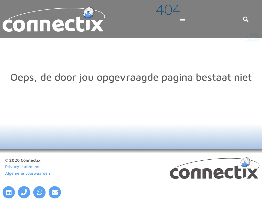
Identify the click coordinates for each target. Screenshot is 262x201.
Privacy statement (22, 166)
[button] (182, 19)
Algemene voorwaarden (27, 173)
